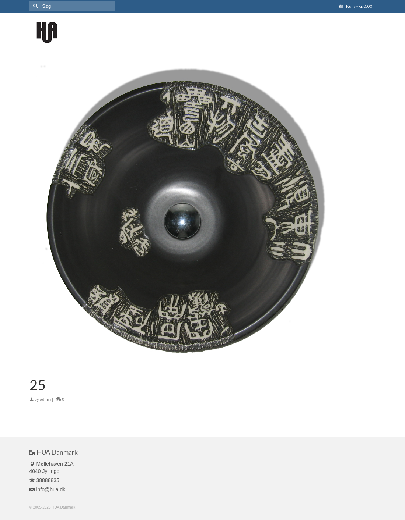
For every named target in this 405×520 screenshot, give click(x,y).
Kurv (355, 6)
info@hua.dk (47, 489)
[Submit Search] (35, 6)
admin (45, 399)
